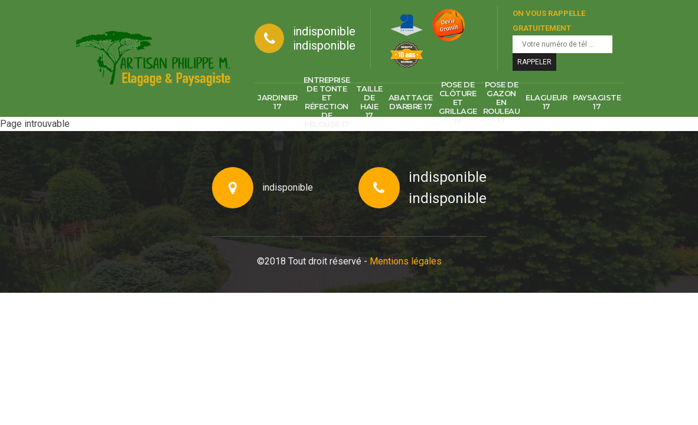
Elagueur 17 (546, 102)
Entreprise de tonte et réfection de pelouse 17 (327, 102)
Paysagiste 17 (597, 102)
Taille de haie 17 (369, 102)
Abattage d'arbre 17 (411, 102)
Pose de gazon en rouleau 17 (501, 102)
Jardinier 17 (277, 102)
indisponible (324, 31)
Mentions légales (406, 261)
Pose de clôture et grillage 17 (458, 102)
